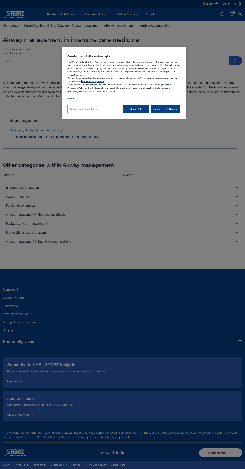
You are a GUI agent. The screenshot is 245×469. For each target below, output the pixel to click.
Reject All (135, 109)
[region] (124, 83)
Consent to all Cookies (165, 109)
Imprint (71, 98)
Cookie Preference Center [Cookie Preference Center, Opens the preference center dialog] (83, 109)
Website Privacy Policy (93, 81)
